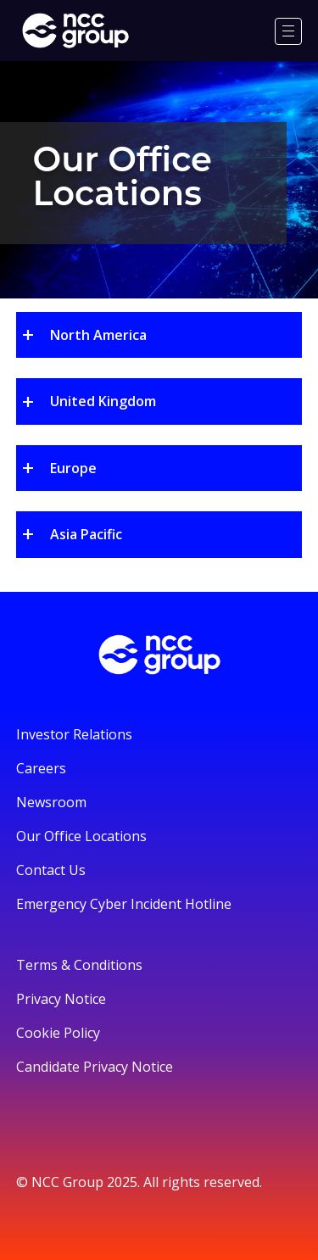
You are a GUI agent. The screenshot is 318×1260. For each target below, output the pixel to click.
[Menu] (288, 31)
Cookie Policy (58, 1032)
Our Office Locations (81, 836)
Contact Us (51, 870)
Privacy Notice (61, 999)
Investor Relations (74, 734)
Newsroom (51, 802)
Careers (41, 768)
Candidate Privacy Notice (94, 1066)
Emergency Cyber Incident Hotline (124, 904)
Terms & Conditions (79, 965)
